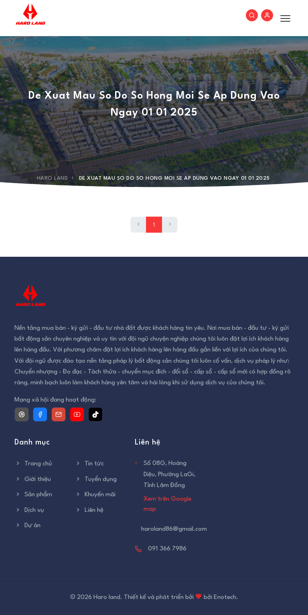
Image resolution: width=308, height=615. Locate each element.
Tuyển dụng (96, 479)
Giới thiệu (32, 479)
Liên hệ (89, 510)
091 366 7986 (167, 549)
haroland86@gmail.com (174, 529)
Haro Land (52, 178)
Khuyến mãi (95, 494)
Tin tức (89, 464)
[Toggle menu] (283, 18)
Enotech (225, 597)
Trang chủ (33, 464)
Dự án (27, 525)
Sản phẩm (33, 494)
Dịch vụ (29, 510)
